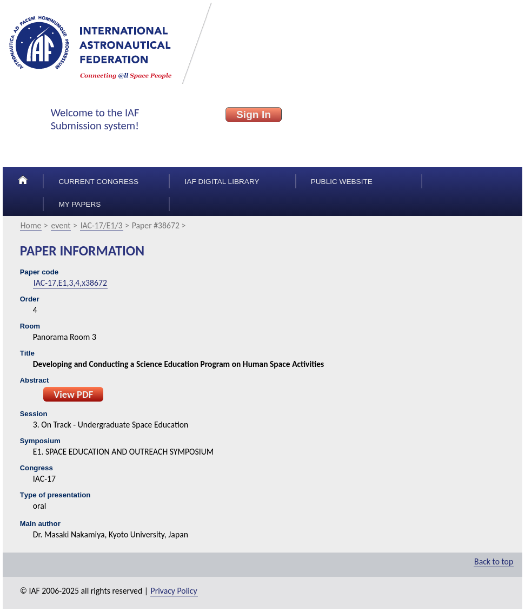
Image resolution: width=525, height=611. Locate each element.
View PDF (73, 394)
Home (31, 225)
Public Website (342, 182)
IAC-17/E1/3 (102, 225)
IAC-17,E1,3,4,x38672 (70, 283)
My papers (79, 204)
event (61, 225)
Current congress (98, 182)
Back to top (493, 561)
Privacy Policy (174, 591)
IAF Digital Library (222, 182)
